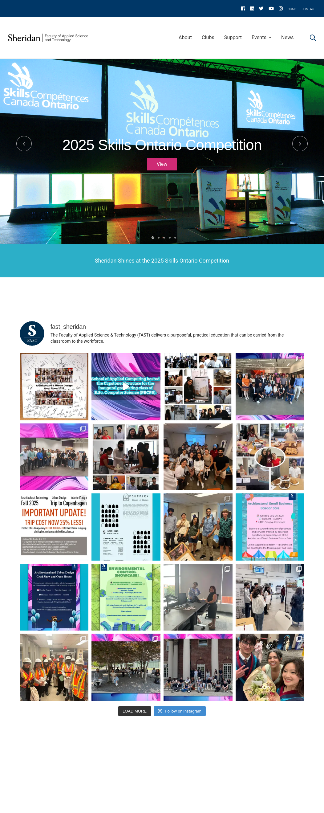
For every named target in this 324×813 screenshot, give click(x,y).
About (185, 37)
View (162, 164)
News (287, 37)
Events (259, 37)
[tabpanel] (162, 168)
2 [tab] (159, 238)
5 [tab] (175, 238)
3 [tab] (164, 238)
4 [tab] (170, 238)
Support (233, 37)
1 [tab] (153, 237)
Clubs (208, 37)
